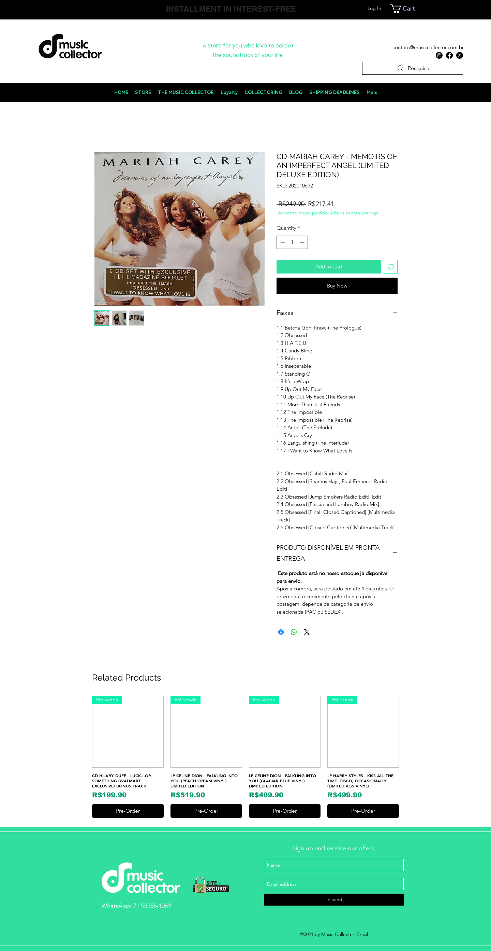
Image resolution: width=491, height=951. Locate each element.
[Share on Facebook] (281, 632)
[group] (245, 757)
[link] (420, 8)
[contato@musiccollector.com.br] (428, 47)
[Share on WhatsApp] (294, 632)
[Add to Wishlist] (391, 267)
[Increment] (302, 242)
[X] (459, 55)
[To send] (334, 900)
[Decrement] (282, 242)
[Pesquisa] (412, 68)
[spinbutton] (292, 242)
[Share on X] (307, 632)
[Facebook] (449, 55)
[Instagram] (439, 55)
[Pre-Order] (128, 811)
